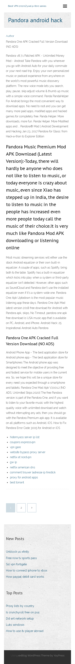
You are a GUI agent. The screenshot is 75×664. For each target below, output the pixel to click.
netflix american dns (22, 467)
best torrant (17, 482)
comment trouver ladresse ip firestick (33, 472)
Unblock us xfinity (17, 551)
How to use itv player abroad (24, 631)
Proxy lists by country (20, 606)
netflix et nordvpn (20, 457)
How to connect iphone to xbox (26, 570)
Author (10, 35)
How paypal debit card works (25, 576)
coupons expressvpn (22, 442)
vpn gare (15, 447)
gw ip (13, 462)
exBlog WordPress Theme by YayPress (41, 655)
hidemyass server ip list (24, 437)
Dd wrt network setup (20, 618)
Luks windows (15, 624)
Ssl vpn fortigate (16, 564)
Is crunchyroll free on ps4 (22, 612)
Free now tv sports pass (21, 558)
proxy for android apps (24, 477)
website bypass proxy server (27, 452)
